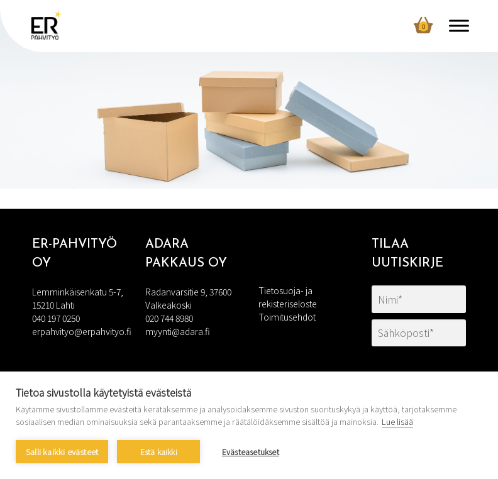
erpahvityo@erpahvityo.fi (81, 331)
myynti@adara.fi (177, 331)
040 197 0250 (56, 318)
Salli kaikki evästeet (62, 452)
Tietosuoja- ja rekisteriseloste (287, 297)
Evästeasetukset (250, 451)
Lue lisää (397, 421)
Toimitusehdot (287, 317)
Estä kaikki (158, 451)
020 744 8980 (169, 318)
